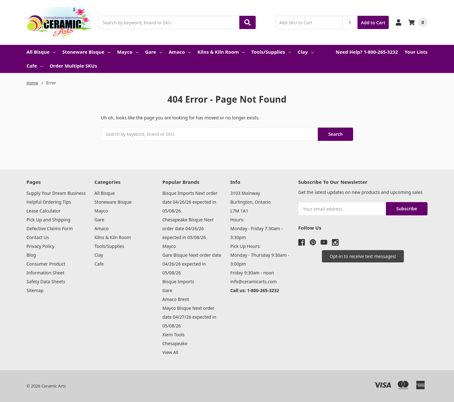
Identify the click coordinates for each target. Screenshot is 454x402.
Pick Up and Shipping (48, 220)
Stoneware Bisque (86, 52)
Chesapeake (175, 343)
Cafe (34, 66)
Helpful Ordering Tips (48, 202)
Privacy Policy (40, 246)
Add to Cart (373, 23)
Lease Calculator (43, 211)
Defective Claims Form (49, 228)
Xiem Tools (173, 335)
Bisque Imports (178, 282)
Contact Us (37, 237)
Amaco (180, 52)
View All (170, 352)
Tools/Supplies (271, 52)
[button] (363, 256)
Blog (31, 255)
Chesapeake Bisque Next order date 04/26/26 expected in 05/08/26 (187, 228)
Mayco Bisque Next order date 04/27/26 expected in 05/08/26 (189, 317)
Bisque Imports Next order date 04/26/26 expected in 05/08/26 (190, 202)
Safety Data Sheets (45, 282)
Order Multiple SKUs (73, 66)
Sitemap (35, 290)
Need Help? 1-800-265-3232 (366, 52)
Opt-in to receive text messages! (363, 256)
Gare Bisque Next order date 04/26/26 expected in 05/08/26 (191, 264)
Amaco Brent (175, 299)
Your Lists (416, 52)
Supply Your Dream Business (56, 193)
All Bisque (40, 52)
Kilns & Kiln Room (221, 52)
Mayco (127, 52)
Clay (306, 52)
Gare (153, 52)
